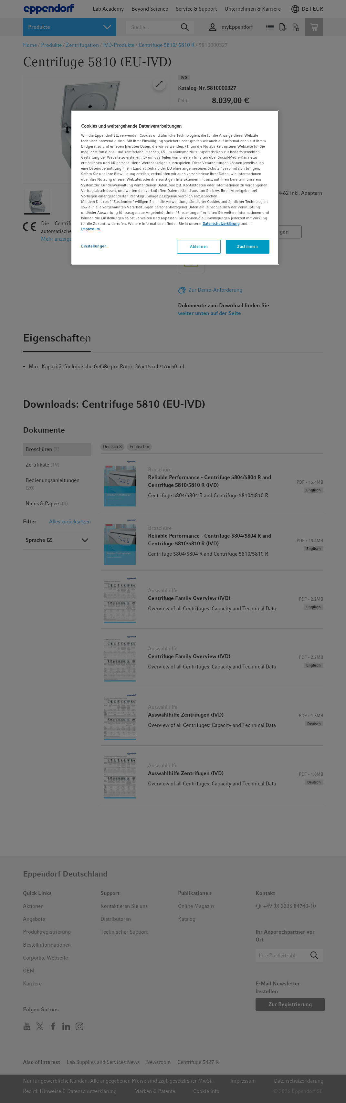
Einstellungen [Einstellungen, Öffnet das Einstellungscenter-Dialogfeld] (94, 246)
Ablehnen (199, 246)
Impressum (90, 229)
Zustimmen (247, 246)
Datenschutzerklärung (221, 223)
